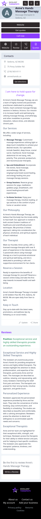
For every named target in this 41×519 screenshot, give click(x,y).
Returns (29, 507)
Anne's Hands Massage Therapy (27, 9)
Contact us (27, 499)
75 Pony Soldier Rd (16, 66)
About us (13, 499)
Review (16, 45)
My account (9, 502)
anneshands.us (14, 76)
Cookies (20, 510)
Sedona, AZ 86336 (15, 61)
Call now (20, 36)
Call (26, 45)
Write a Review (11, 472)
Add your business (28, 502)
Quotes (35, 45)
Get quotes (20, 30)
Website (20, 24)
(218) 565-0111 (14, 71)
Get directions (20, 82)
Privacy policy (14, 507)
